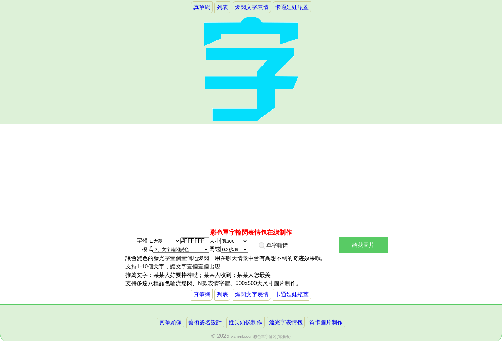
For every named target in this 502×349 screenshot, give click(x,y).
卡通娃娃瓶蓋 (292, 7)
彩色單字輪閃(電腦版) (271, 336)
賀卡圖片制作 (326, 322)
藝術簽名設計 (205, 322)
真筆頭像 (170, 322)
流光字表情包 (286, 322)
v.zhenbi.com (242, 336)
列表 (222, 7)
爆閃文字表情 (251, 7)
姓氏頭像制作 (245, 322)
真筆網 (201, 7)
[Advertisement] (251, 176)
